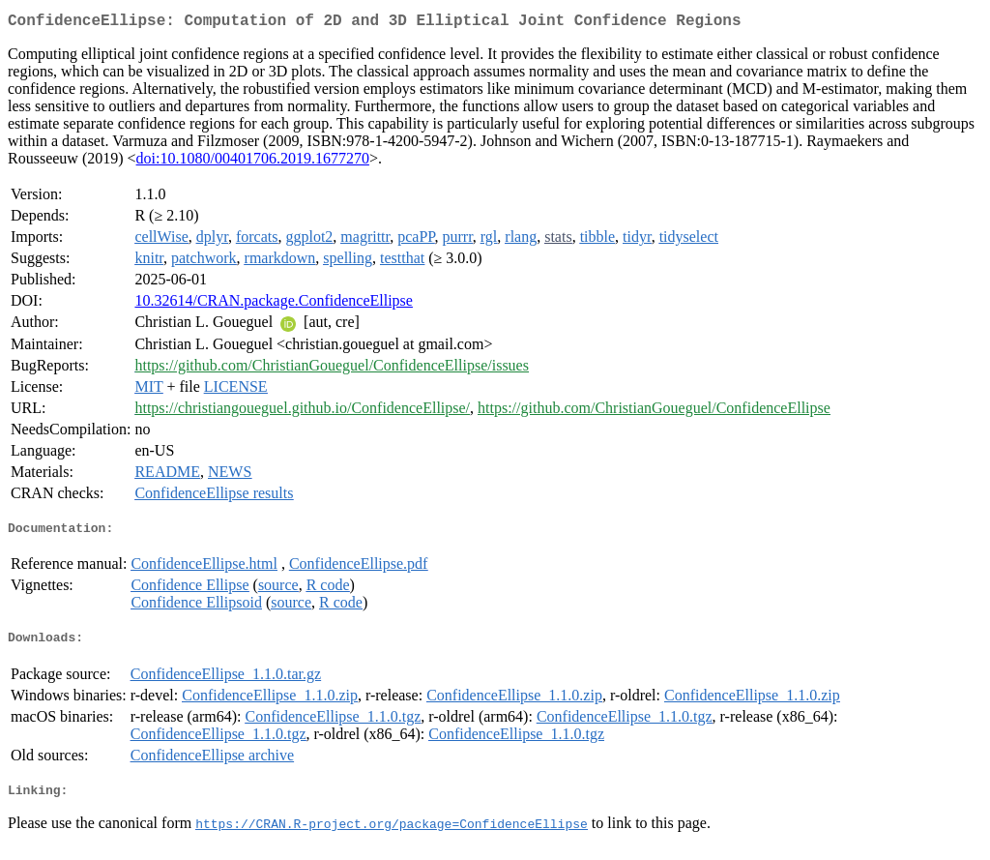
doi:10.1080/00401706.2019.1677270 (252, 162)
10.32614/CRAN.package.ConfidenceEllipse (273, 304)
